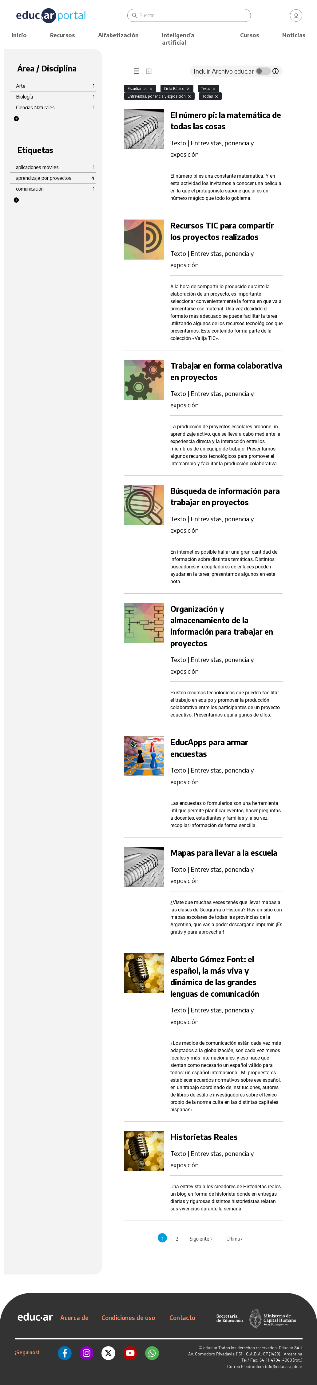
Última (235, 1238)
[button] (16, 119)
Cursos (249, 34)
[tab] (136, 71)
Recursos (62, 34)
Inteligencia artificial (178, 38)
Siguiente (201, 1238)
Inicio (19, 34)
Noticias (293, 34)
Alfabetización (118, 34)
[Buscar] (195, 15)
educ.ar (210, 1347)
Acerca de (74, 1317)
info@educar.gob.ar (283, 1366)
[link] (296, 15)
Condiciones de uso (128, 1317)
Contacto (182, 1317)
